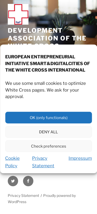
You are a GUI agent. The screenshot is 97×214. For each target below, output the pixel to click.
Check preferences (48, 149)
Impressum (80, 161)
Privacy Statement (23, 195)
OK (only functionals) (49, 120)
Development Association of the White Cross (47, 38)
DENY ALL (48, 135)
